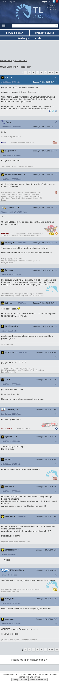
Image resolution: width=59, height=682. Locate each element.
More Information (38, 680)
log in (23, 660)
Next (51, 72)
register (33, 660)
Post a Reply (24, 67)
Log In (4, 2)
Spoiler (29, 92)
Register (12, 2)
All (57, 72)
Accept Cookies (20, 680)
